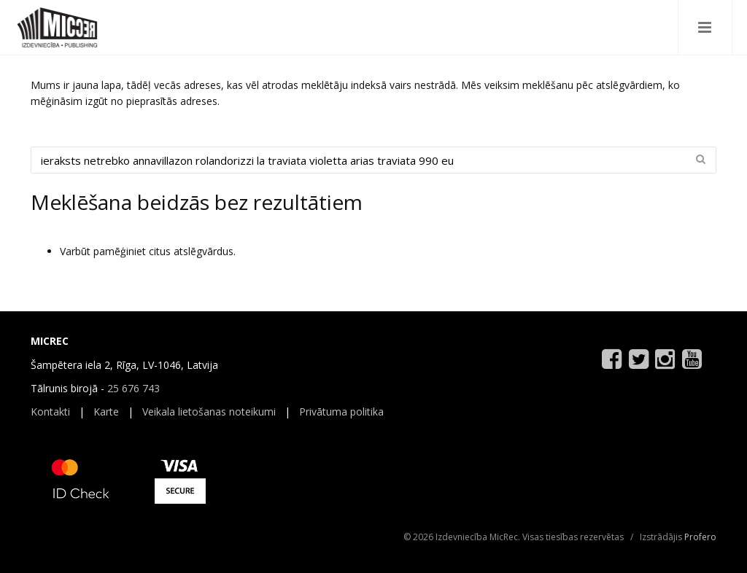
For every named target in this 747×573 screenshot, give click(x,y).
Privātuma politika (341, 411)
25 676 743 (133, 388)
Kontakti (50, 411)
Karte (106, 411)
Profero (700, 537)
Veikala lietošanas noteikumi (209, 411)
